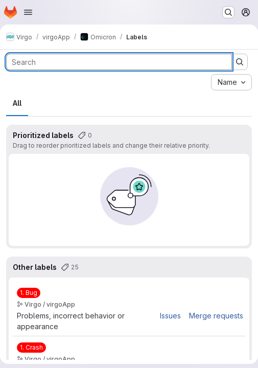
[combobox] (231, 82)
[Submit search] (239, 62)
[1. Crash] (31, 347)
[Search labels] (119, 62)
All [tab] (17, 103)
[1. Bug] (28, 293)
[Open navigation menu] (28, 12)
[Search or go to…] (228, 12)
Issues (170, 315)
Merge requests (216, 315)
